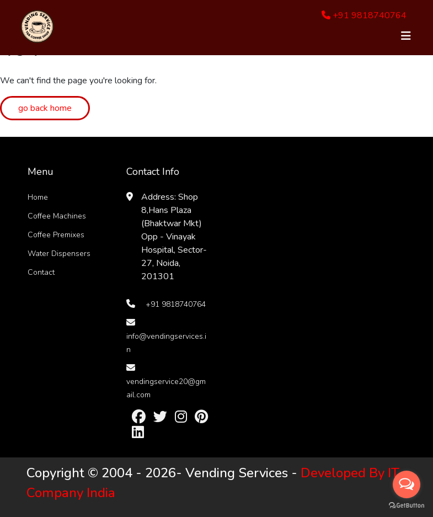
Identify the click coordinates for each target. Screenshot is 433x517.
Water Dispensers (59, 253)
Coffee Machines (57, 216)
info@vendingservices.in (166, 343)
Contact (41, 272)
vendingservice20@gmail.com (166, 388)
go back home (45, 108)
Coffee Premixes (56, 235)
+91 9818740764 (364, 15)
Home (38, 197)
